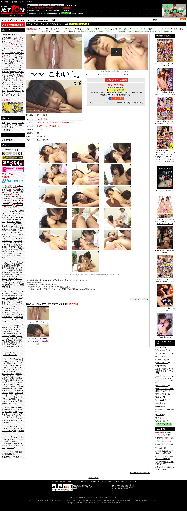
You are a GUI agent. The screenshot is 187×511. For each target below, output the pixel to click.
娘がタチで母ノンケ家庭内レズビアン (164, 390)
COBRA (6, 203)
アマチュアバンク (12, 240)
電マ (20, 84)
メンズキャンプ (13, 420)
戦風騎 (7, 310)
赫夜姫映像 (6, 266)
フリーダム (13, 386)
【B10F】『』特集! (165, 438)
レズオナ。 (160, 418)
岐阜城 (13, 270)
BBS (18, 376)
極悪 (7, 127)
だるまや (12, 327)
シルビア (19, 302)
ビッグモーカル (13, 372)
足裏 (8, 55)
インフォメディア (9, 224)
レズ (10, 20)
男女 (11, 127)
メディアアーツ (8, 416)
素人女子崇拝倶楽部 (12, 316)
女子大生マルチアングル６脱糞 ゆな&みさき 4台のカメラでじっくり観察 (165, 221)
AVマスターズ (14, 243)
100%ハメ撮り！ (8, 376)
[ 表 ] (37, 115)
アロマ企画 (7, 220)
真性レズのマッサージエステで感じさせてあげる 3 (165, 280)
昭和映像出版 (12, 298)
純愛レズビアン (162, 394)
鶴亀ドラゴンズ (16, 334)
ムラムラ (12, 414)
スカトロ (12, 67)
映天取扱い (13, 230)
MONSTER (17, 201)
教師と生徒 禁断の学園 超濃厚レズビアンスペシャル (165, 92)
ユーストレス (14, 429)
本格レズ (159, 347)
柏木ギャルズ (161, 350)
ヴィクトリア (7, 228)
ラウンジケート (16, 437)
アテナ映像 (9, 213)
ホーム (3, 20)
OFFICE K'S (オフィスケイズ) (13, 250)
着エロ (17, 91)
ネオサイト (18, 353)
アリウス (8, 215)
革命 (18, 262)
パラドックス (15, 363)
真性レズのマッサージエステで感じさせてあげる (165, 371)
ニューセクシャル (10, 355)
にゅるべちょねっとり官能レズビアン (165, 63)
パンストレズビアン (164, 353)
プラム (9, 382)
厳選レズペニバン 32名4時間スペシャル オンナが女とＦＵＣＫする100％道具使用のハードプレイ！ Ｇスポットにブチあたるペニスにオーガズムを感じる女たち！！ (165, 156)
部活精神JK (13, 378)
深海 (3, 304)
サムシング (14, 291)
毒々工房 (10, 344)
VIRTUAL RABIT (16, 359)
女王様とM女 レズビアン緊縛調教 (165, 251)
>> (7, 130)
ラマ (17, 439)
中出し (17, 63)
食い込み (12, 74)
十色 (14, 340)
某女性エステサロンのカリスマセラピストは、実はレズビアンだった (165, 378)
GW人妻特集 (161, 448)
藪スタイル (14, 427)
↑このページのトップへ (139, 299)
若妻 (17, 53)
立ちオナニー (15, 59)
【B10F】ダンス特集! (164, 445)
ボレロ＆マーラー (16, 403)
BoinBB (18, 365)
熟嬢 (14, 315)
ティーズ (11, 207)
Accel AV (13, 211)
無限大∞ (8, 412)
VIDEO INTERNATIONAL (12, 187)
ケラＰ (11, 279)
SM (6, 67)
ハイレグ (13, 125)
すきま (9, 304)
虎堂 (17, 344)
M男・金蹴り (13, 38)
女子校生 (8, 40)
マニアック (14, 410)
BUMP (13, 367)
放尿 (19, 67)
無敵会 (4, 414)
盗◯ (17, 72)
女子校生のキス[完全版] (165, 409)
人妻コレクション (12, 373)
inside (19, 255)
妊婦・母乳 (9, 53)
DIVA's (8, 340)
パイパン (10, 86)
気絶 (12, 72)
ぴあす (20, 367)
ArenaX (20, 217)
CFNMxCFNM (7, 300)
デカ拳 (13, 336)
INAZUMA (11, 222)
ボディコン (9, 80)
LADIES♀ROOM (9, 443)
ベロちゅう (160, 356)
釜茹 (14, 266)
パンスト (15, 55)
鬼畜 (4, 82)
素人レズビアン (162, 386)
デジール (13, 338)
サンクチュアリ (16, 293)
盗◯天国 (13, 342)
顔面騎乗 (5, 70)
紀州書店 (10, 268)
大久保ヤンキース (9, 249)
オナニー (15, 57)
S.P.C (4, 258)
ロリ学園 (19, 441)
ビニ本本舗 (10, 369)
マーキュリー (15, 408)
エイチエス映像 (12, 244)
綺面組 (19, 270)
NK (11, 353)
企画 (17, 76)
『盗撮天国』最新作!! (164, 441)
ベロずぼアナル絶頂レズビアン (165, 190)
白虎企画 (5, 201)
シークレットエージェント (12, 301)
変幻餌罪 (12, 399)
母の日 (19, 361)
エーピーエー (11, 234)
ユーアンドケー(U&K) (12, 430)
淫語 (3, 61)
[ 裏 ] (44, 115)
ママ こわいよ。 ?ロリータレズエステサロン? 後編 (38, 339)
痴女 (8, 51)
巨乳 (12, 63)
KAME (12, 262)
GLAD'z (15, 272)
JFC (20, 298)
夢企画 (21, 431)
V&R (18, 384)
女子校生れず (161, 360)
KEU (7, 274)
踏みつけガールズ (12, 380)
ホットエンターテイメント (12, 400)
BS (3, 369)
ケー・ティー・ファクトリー (11, 282)
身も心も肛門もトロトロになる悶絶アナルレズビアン (165, 121)
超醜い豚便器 (7, 331)
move (15, 412)
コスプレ (10, 76)
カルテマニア (15, 264)
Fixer (11, 393)
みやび (19, 414)
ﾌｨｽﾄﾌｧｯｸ (10, 91)
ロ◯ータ (12, 42)
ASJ (20, 230)
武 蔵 (21, 412)
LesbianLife (160, 400)
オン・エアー (12, 239)
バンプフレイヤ (8, 365)
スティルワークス (12, 319)
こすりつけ (11, 61)
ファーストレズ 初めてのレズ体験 (165, 308)
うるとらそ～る (15, 226)
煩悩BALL (6, 367)
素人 (20, 40)
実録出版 (13, 296)
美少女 (4, 42)
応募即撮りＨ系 (15, 247)
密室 (20, 125)
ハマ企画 (16, 198)
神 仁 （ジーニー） (12, 312)
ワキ (17, 86)
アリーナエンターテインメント (13, 216)
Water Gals (160, 406)
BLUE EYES (11, 388)
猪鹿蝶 (18, 222)
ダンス (14, 84)
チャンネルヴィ (15, 329)
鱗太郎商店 (10, 441)
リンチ (14, 123)
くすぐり (5, 72)
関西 (7, 125)
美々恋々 (159, 403)
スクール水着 (12, 78)
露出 (17, 80)
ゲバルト (15, 277)
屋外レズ (159, 397)
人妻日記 (19, 374)
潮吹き (7, 57)
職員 (8, 123)
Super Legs (160, 366)
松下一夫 (5, 410)
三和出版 (5, 296)
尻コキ (14, 48)
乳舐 (3, 123)
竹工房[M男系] (18, 190)
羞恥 (8, 84)
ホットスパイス (12, 395)
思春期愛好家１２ (165, 336)
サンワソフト (11, 192)
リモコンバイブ (14, 82)
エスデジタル (7, 232)
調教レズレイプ (162, 363)
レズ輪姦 (159, 415)
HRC (16, 228)
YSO (12, 452)
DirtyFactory (15, 325)
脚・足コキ (6, 48)
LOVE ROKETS (8, 439)
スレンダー (13, 89)
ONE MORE (10, 454)
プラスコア (18, 382)
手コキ (19, 46)
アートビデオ (10, 255)
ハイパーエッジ (9, 361)
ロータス (10, 448)
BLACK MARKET (8, 384)
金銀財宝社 (6, 272)
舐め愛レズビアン (163, 421)
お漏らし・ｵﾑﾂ (16, 70)
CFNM (4, 38)
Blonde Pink (13, 391)
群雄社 (15, 285)
